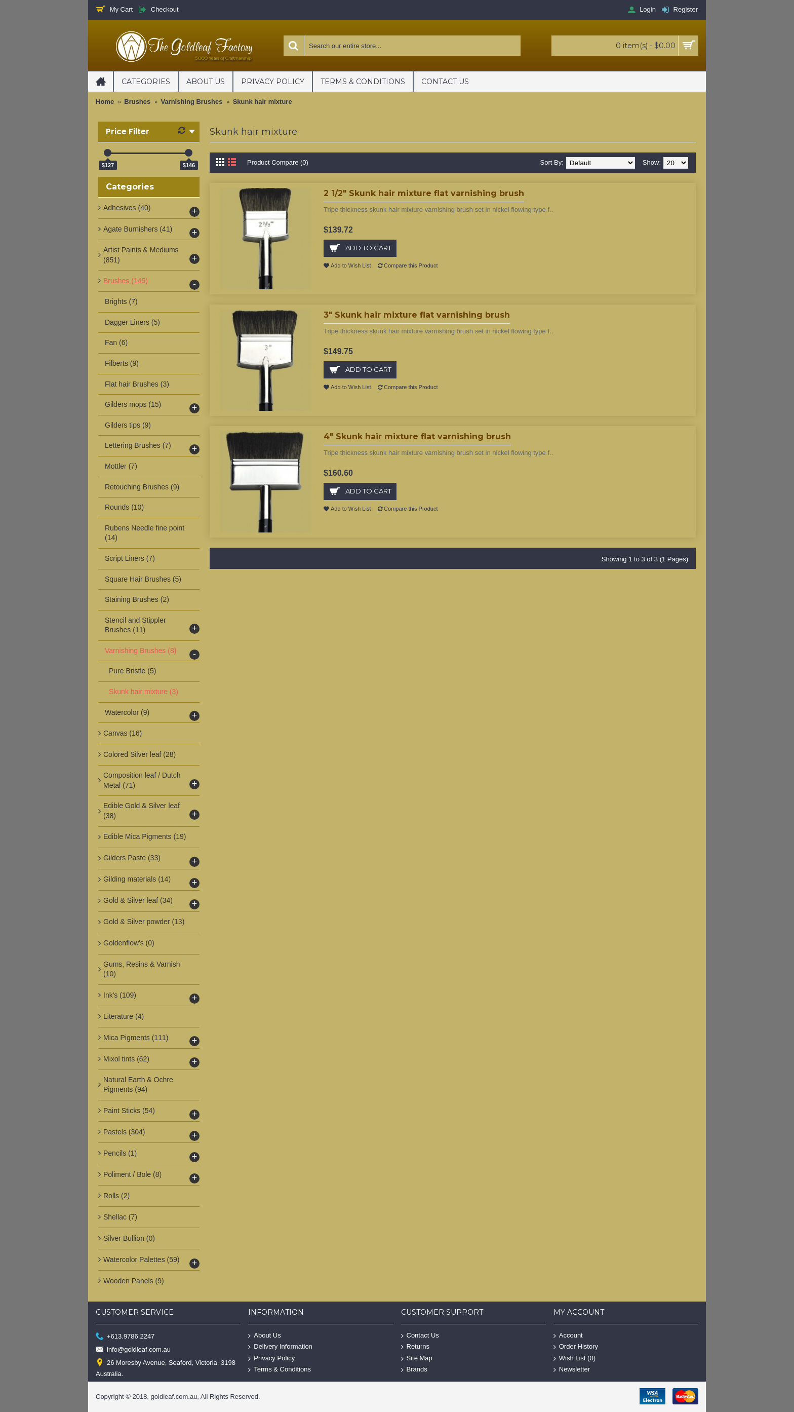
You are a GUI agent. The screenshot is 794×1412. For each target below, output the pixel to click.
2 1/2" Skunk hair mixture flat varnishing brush (424, 193)
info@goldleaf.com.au (133, 1350)
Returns (415, 1347)
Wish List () (574, 1358)
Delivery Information (280, 1347)
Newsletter (571, 1369)
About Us (264, 1335)
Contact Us (420, 1335)
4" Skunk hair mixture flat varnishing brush (417, 436)
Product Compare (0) (277, 162)
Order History (575, 1347)
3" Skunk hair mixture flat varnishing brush (417, 315)
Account (568, 1335)
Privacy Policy (271, 1358)
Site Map (416, 1358)
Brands (414, 1369)
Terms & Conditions (279, 1369)
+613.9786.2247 (125, 1336)
